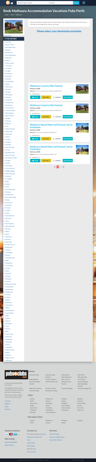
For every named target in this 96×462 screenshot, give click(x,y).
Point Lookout (65, 408)
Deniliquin (8, 323)
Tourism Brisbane (83, 381)
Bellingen (8, 279)
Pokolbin (8, 79)
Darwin (48, 401)
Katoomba (8, 242)
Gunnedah (8, 342)
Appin (7, 315)
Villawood (8, 360)
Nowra (7, 200)
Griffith (7, 210)
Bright (32, 405)
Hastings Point (10, 258)
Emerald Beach (10, 226)
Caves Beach (9, 313)
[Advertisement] (59, 58)
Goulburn (8, 142)
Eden (7, 126)
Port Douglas (65, 405)
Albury (7, 231)
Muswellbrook (9, 215)
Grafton (7, 250)
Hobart (63, 401)
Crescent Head (10, 110)
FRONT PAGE (9, 445)
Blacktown (8, 302)
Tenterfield (8, 347)
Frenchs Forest (10, 244)
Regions (7, 403)
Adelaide (80, 399)
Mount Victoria (10, 155)
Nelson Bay (9, 87)
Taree (7, 326)
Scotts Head (9, 334)
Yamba (7, 84)
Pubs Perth (81, 375)
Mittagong (8, 94)
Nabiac (7, 352)
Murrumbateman (10, 55)
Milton (7, 308)
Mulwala (8, 192)
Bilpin (7, 181)
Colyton (7, 297)
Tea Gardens (9, 265)
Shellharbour (9, 194)
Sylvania (8, 208)
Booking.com (7, 36)
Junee (7, 234)
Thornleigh (8, 252)
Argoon (7, 321)
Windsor (8, 50)
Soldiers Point (9, 350)
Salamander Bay (10, 47)
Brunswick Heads (10, 197)
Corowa (7, 294)
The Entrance (9, 108)
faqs (34, 449)
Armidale (8, 144)
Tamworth (8, 237)
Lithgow (8, 276)
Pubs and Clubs (82, 377)
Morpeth (8, 97)
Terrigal (7, 71)
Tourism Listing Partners (57, 437)
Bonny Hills (9, 131)
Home (6, 15)
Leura (7, 221)
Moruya (7, 329)
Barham (7, 255)
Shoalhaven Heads (11, 158)
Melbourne (49, 399)
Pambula (8, 121)
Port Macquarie (10, 189)
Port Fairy (80, 408)
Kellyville (8, 58)
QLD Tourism (65, 379)
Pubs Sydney (65, 375)
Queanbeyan (9, 289)
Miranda (8, 89)
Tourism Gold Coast (51, 381)
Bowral (7, 60)
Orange (7, 160)
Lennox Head (9, 63)
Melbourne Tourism (35, 388)
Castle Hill (8, 100)
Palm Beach (9, 305)
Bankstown (8, 247)
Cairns (48, 405)
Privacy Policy (31, 452)
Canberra (80, 401)
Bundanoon (9, 105)
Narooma (8, 218)
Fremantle (33, 410)
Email (35, 97)
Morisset (8, 42)
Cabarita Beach (10, 129)
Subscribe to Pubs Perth (34, 437)
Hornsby (8, 239)
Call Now (57, 97)
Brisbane (64, 399)
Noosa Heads (81, 403)
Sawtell (7, 184)
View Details (68, 97)
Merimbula (8, 165)
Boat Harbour (9, 116)
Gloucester (8, 202)
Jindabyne (64, 403)
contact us (43, 434)
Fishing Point (9, 102)
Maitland (8, 176)
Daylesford (33, 408)
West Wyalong (10, 173)
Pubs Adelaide (33, 379)
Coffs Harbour (10, 168)
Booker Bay (9, 292)
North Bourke (9, 310)
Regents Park (9, 358)
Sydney (7, 137)
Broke (7, 271)
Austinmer (8, 205)
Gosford (8, 281)
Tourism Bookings (67, 388)
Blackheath (8, 339)
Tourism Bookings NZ (84, 388)
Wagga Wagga (10, 171)
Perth (32, 401)
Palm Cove (80, 410)
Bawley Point (9, 44)
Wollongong (9, 113)
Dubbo (7, 213)
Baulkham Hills (10, 152)
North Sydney (9, 223)
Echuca (7, 344)
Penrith (7, 163)
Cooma (7, 268)
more (62, 167)
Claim (46, 97)
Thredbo (8, 92)
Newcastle (8, 134)
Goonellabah (9, 81)
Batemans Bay (9, 147)
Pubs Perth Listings (78, 460)
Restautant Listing (51, 390)
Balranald (8, 337)
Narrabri (8, 229)
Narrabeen (8, 73)
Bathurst (8, 123)
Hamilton (8, 273)
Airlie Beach (49, 410)
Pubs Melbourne (66, 377)
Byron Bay (49, 403)
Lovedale (8, 68)
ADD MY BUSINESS (11, 442)
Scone (7, 187)
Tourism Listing (34, 375)
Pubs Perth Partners (55, 440)
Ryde (7, 331)
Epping (7, 300)
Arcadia (7, 139)
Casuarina (8, 66)
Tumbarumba (9, 287)
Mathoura (19, 15)
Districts (7, 409)
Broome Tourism (50, 388)
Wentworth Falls (10, 284)
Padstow (8, 355)
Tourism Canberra (50, 379)
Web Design (31, 446)
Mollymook (8, 52)
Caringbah (8, 179)
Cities (12, 15)
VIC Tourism (81, 379)
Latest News (31, 443)
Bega (7, 260)
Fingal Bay (8, 263)
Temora (7, 318)
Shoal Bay (8, 76)
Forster (7, 150)
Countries (8, 401)
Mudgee (8, 118)
